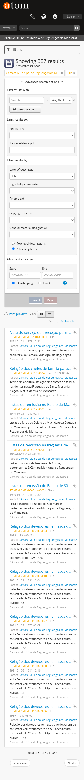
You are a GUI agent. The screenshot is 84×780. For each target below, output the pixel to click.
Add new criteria (25, 109)
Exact (44, 283)
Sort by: (54, 321)
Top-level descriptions (29, 243)
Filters (14, 49)
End (44, 268)
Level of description (22, 169)
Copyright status (20, 213)
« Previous (20, 763)
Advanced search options (42, 82)
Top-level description (23, 143)
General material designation (28, 228)
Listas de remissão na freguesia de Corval (45, 445)
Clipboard (32, 16)
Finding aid (16, 199)
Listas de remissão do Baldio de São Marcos (47, 485)
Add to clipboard (75, 332)
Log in (71, 17)
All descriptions (24, 249)
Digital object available (24, 184)
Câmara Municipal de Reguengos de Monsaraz (48, 346)
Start (12, 268)
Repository (16, 129)
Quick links (54, 16)
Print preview (15, 314)
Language (43, 16)
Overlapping (22, 283)
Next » (72, 763)
